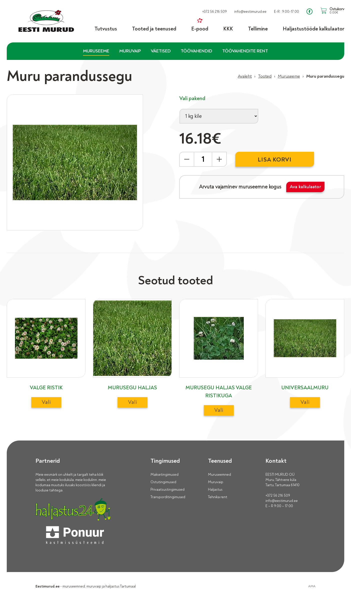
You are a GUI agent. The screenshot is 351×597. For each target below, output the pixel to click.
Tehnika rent (217, 497)
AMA (312, 586)
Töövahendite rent (245, 51)
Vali (46, 402)
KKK (228, 28)
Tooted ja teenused (154, 28)
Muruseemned (219, 474)
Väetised (161, 51)
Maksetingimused (164, 474)
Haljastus (215, 489)
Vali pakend (192, 98)
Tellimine (258, 28)
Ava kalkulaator (305, 187)
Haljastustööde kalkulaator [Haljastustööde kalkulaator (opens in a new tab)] (313, 28)
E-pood (199, 28)
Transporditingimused (167, 497)
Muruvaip (130, 51)
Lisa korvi (275, 159)
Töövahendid (196, 51)
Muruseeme (96, 51)
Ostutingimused (163, 482)
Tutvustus (105, 28)
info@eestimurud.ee (282, 500)
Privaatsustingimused (167, 489)
